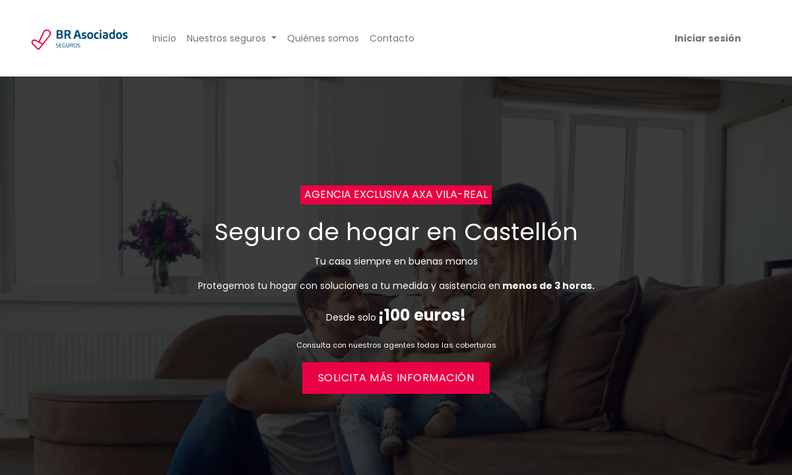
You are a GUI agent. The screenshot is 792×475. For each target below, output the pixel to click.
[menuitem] (164, 38)
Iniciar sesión (708, 38)
